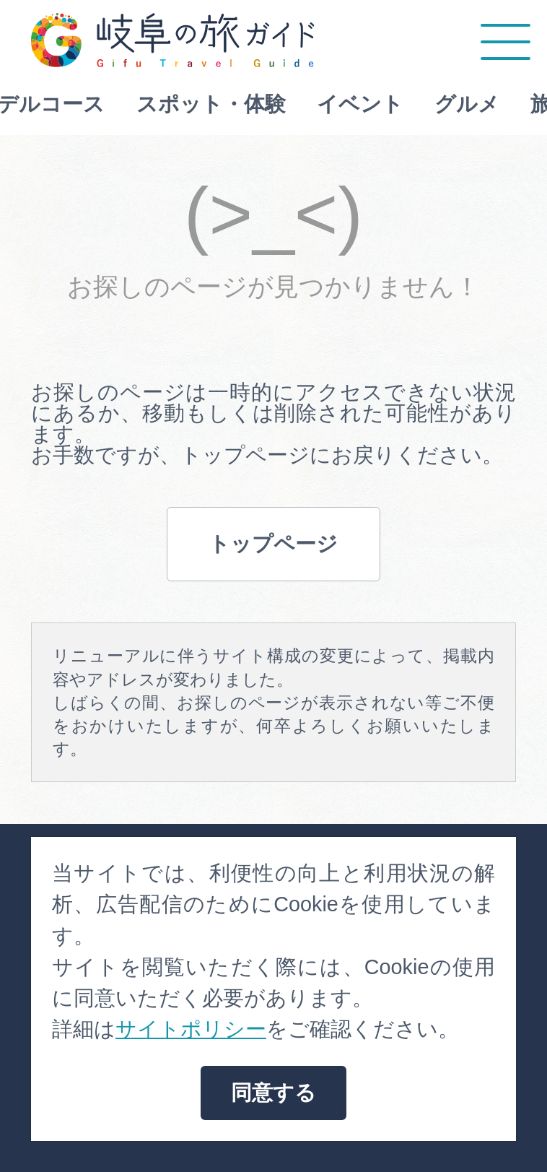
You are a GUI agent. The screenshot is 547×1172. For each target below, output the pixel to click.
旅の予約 (489, 104)
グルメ (383, 104)
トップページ (273, 543)
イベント (277, 104)
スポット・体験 (128, 104)
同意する (273, 1092)
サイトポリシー (190, 1029)
